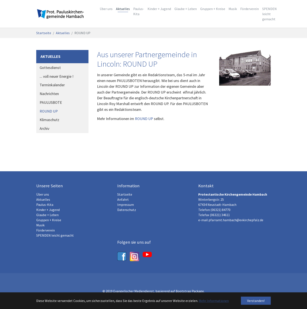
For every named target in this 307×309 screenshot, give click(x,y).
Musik (40, 225)
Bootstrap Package (190, 291)
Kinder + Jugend (48, 210)
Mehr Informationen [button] (214, 301)
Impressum (125, 204)
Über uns (42, 194)
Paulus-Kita (44, 204)
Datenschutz (126, 210)
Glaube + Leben (47, 215)
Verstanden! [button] (256, 301)
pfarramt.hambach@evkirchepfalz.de (236, 220)
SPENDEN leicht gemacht (55, 235)
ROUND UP (144, 118)
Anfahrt (123, 199)
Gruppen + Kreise (48, 220)
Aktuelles (43, 199)
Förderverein (45, 230)
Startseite (124, 194)
